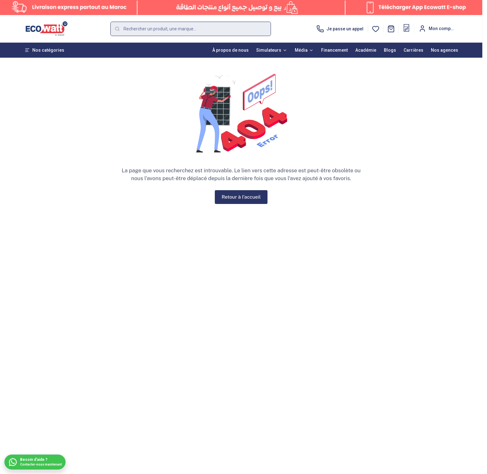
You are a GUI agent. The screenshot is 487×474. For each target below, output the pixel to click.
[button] (391, 29)
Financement (334, 50)
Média (304, 50)
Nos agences (444, 50)
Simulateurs (271, 50)
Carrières (413, 50)
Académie (365, 50)
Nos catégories (44, 50)
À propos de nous (230, 50)
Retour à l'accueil (241, 197)
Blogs (390, 50)
